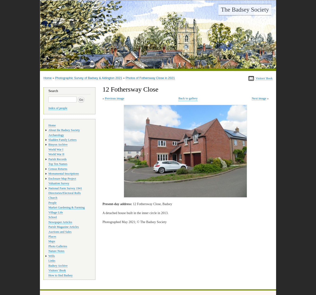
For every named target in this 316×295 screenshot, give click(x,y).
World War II (56, 154)
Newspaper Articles (60, 222)
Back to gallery (187, 98)
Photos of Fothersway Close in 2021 (150, 78)
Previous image (114, 98)
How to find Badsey (60, 275)
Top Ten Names (57, 164)
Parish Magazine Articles (63, 227)
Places (52, 236)
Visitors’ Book (57, 270)
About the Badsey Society (64, 130)
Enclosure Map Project (62, 178)
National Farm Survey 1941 (65, 188)
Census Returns (57, 169)
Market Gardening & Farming (66, 207)
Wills (51, 256)
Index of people (57, 108)
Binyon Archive (58, 144)
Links (51, 260)
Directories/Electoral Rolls (64, 193)
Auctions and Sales (60, 231)
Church (52, 197)
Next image (259, 98)
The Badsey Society (245, 9)
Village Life (55, 212)
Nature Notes (56, 251)
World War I (55, 149)
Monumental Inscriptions (63, 173)
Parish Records (57, 159)
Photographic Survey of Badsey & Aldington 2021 (88, 78)
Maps (51, 241)
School (52, 217)
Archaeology (56, 135)
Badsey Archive (58, 265)
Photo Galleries (57, 246)
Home (47, 78)
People (52, 202)
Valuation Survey (58, 183)
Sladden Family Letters (62, 139)
